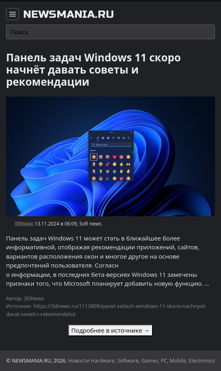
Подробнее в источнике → (110, 330)
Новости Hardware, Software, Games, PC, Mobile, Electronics (141, 360)
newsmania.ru (68, 14)
